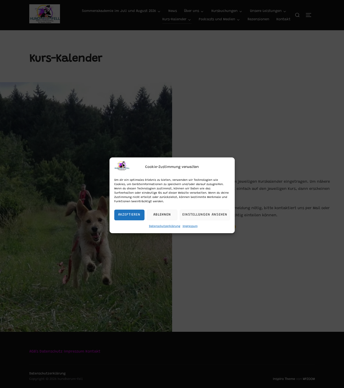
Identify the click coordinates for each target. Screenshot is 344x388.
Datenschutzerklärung (164, 231)
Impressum (190, 231)
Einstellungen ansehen (204, 220)
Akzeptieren (129, 220)
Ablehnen (162, 220)
